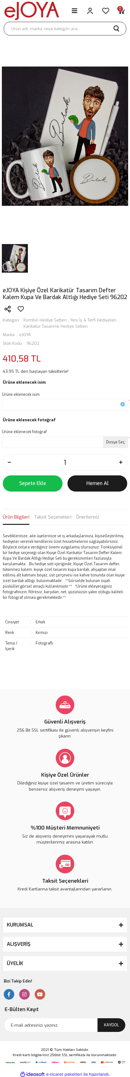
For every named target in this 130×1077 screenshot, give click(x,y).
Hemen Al (97, 483)
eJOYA (25, 334)
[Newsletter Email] (65, 1025)
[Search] (65, 28)
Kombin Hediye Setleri (45, 320)
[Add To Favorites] (21, 309)
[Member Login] (90, 11)
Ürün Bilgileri (16, 517)
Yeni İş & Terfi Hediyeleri (93, 320)
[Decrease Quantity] (9, 462)
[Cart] (121, 11)
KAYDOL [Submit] (111, 1025)
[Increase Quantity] (121, 462)
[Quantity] (65, 462)
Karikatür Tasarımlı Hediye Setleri (56, 326)
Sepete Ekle (32, 483)
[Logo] (32, 11)
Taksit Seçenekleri (53, 517)
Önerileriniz (87, 517)
